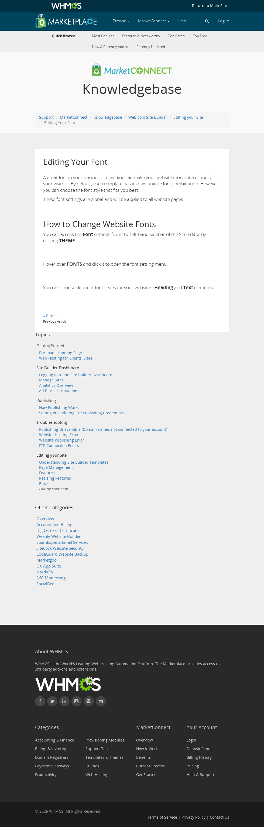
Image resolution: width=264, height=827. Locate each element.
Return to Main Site (209, 5)
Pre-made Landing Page (60, 352)
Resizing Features (55, 478)
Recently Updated (150, 47)
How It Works (148, 748)
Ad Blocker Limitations (59, 390)
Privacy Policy (193, 817)
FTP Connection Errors (59, 445)
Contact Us (219, 817)
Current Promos (150, 765)
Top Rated (176, 36)
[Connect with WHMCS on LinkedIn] (64, 701)
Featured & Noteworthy (141, 36)
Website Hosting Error (59, 434)
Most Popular (103, 36)
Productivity (45, 774)
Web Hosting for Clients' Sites (65, 358)
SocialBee (45, 584)
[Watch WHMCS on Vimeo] (89, 701)
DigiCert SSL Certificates (58, 530)
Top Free (200, 36)
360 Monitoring (51, 578)
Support (46, 117)
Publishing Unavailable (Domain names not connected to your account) (103, 429)
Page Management (56, 467)
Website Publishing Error (61, 440)
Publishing (46, 400)
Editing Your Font (53, 488)
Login (191, 740)
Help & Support (200, 774)
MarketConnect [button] (154, 21)
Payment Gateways (52, 765)
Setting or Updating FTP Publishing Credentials (81, 412)
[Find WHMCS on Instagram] (76, 701)
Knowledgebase (108, 117)
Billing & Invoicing (51, 748)
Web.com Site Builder (147, 117)
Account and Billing (54, 524)
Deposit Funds (199, 748)
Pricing (193, 765)
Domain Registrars (51, 757)
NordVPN (45, 572)
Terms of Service (162, 817)
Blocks (44, 483)
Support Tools (98, 748)
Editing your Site (188, 117)
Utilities (92, 765)
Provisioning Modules (104, 740)
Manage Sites (51, 379)
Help (182, 21)
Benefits (143, 757)
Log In (223, 21)
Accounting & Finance (54, 740)
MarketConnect (73, 117)
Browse (121, 21)
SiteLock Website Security (60, 548)
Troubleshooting (51, 422)
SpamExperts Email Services (62, 542)
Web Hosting (96, 774)
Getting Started (50, 345)
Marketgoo (46, 560)
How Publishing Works (59, 407)
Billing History (199, 757)
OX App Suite (48, 566)
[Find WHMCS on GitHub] (101, 701)
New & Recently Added (110, 47)
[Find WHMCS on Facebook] (40, 701)
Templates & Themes (104, 757)
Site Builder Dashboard (57, 368)
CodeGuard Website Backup (62, 554)
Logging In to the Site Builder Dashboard (75, 374)
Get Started (146, 774)
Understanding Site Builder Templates (73, 462)
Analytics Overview (56, 385)
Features (47, 472)
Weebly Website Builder (58, 536)
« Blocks (50, 315)
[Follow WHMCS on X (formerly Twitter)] (52, 701)
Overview (45, 518)
